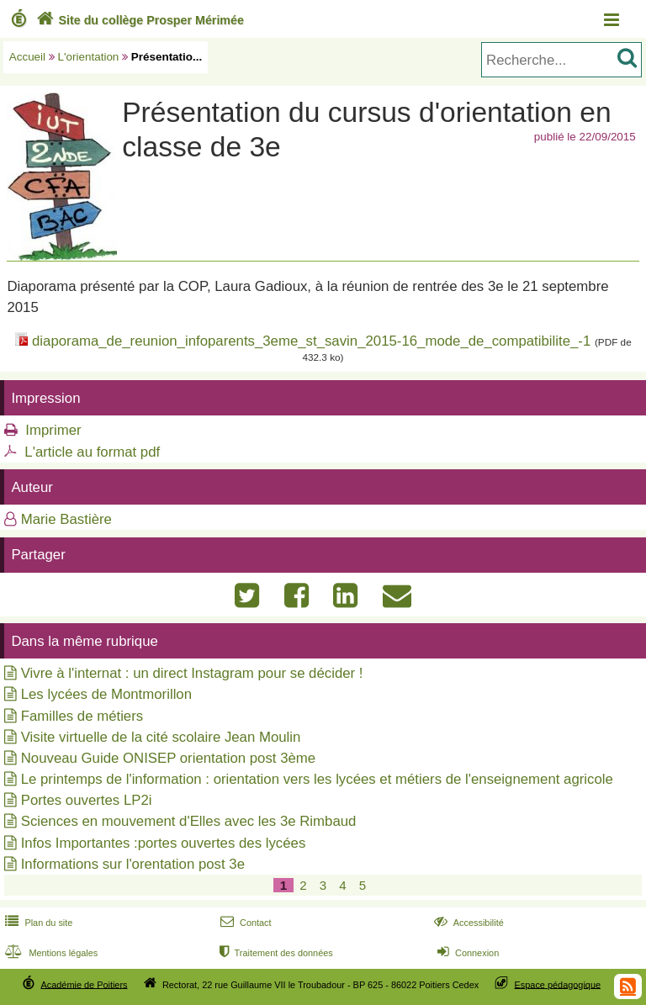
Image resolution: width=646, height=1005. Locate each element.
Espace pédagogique (558, 984)
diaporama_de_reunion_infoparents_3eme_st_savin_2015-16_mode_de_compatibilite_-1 (311, 341)
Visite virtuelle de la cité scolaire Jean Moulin (161, 737)
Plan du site (37, 923)
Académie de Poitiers (83, 984)
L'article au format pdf (92, 452)
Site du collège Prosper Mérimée (138, 20)
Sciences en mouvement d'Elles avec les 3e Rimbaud (189, 821)
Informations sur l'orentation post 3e (133, 864)
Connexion (466, 953)
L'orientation (88, 56)
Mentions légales (50, 953)
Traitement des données (274, 953)
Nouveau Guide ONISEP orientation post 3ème (168, 758)
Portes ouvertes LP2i (86, 800)
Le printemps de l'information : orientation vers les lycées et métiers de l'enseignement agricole (317, 779)
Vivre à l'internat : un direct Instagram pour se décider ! (192, 673)
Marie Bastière (66, 519)
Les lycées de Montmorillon (106, 694)
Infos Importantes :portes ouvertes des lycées (163, 843)
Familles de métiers (82, 716)
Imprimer (53, 430)
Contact (244, 923)
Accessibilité (467, 923)
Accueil (27, 56)
